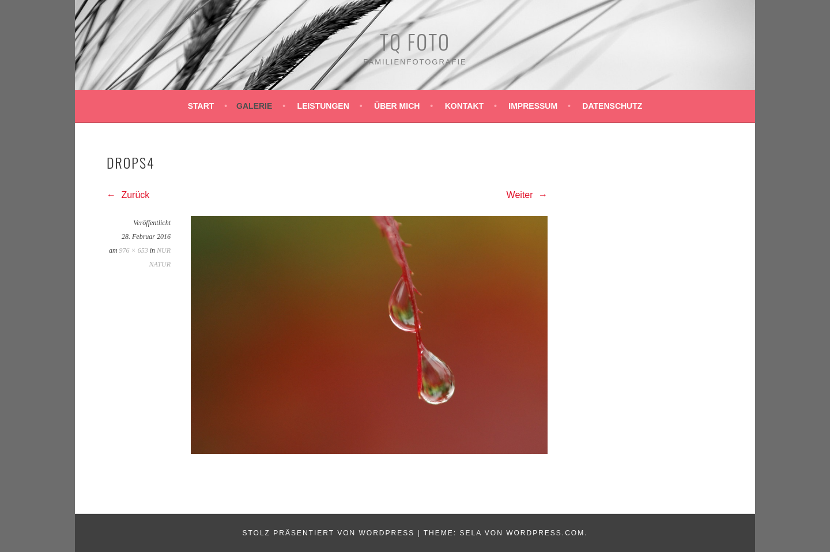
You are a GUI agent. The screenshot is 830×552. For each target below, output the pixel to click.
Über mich (397, 106)
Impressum (532, 106)
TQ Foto (415, 41)
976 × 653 (133, 250)
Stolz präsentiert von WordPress (328, 533)
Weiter (527, 195)
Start (201, 106)
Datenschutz (612, 106)
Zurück (128, 195)
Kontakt (464, 106)
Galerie (254, 106)
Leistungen (323, 106)
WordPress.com (545, 533)
